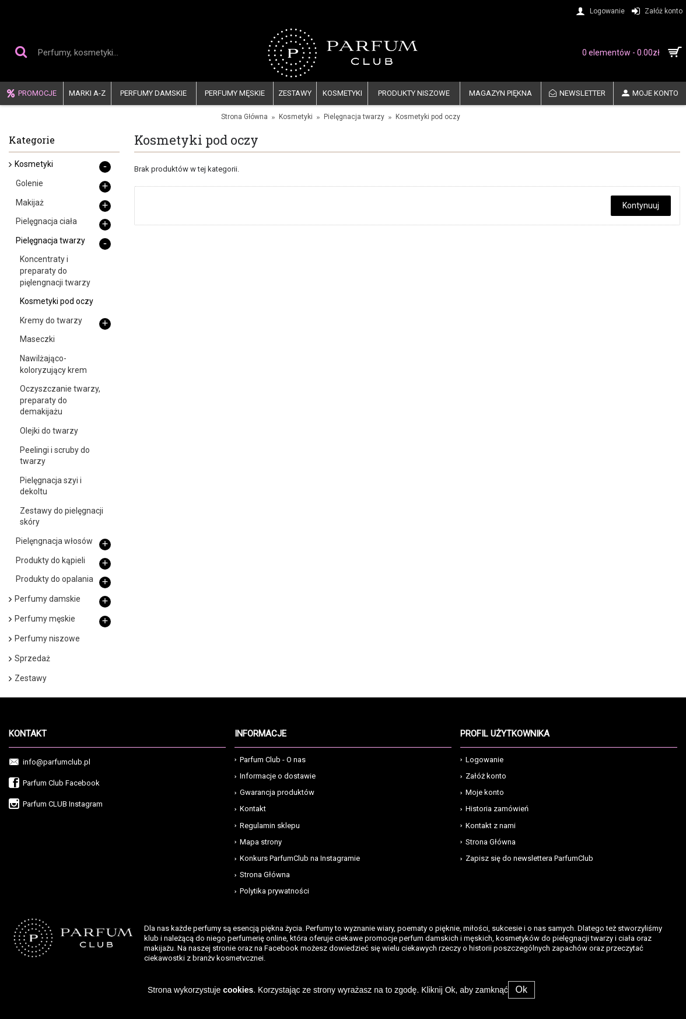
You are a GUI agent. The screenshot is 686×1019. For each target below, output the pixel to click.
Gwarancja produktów (274, 792)
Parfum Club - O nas (270, 759)
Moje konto (482, 792)
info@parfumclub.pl (49, 762)
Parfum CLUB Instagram (56, 804)
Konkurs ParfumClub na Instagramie (297, 858)
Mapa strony (258, 841)
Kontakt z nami (488, 825)
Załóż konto (483, 776)
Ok (521, 989)
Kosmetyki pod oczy (428, 117)
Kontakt (250, 808)
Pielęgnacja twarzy (354, 117)
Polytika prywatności (272, 891)
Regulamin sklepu (267, 825)
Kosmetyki (296, 117)
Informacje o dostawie (275, 776)
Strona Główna (244, 117)
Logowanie (481, 759)
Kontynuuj (640, 205)
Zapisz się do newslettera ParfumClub (526, 858)
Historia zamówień (494, 808)
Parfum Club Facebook (54, 783)
